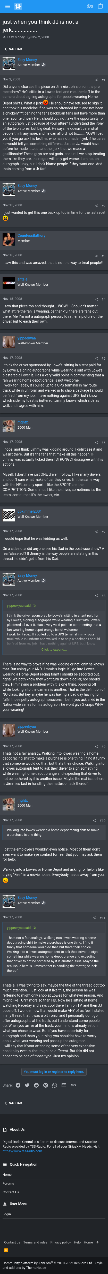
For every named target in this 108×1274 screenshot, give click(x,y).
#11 (102, 918)
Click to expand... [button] (54, 649)
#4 (103, 299)
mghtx (23, 422)
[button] (8, 6)
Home (7, 1175)
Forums (8, 1183)
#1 (103, 80)
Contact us (11, 1192)
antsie (22, 279)
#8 (103, 596)
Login (7, 1214)
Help (77, 1242)
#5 (103, 358)
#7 (103, 532)
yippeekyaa (27, 338)
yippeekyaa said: (19, 606)
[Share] (96, 80)
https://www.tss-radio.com (22, 1151)
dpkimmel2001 (30, 511)
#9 (103, 747)
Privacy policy (60, 1242)
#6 (103, 443)
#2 (103, 206)
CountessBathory (31, 235)
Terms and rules (35, 1242)
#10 (102, 821)
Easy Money (15, 37)
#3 (103, 256)
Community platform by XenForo (48, 1263)
